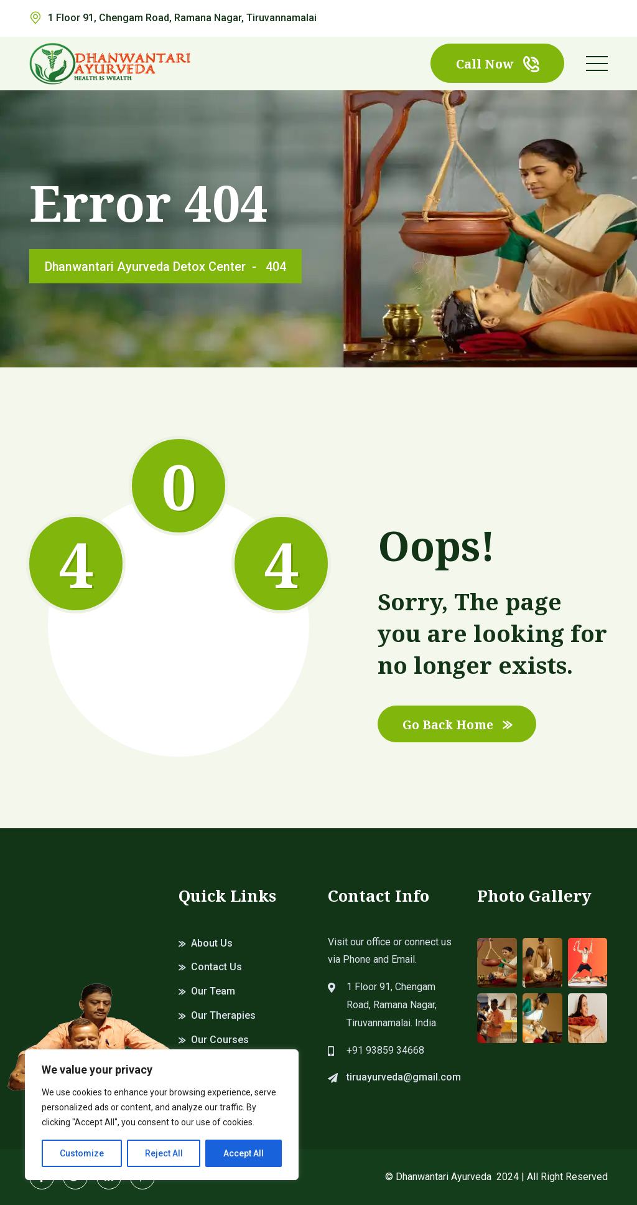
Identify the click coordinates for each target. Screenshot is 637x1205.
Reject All (164, 1153)
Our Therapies (223, 1015)
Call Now (497, 64)
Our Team (213, 991)
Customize (82, 1153)
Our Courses (220, 1040)
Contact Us (216, 967)
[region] (162, 1114)
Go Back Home (459, 724)
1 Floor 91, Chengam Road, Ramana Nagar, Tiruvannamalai (182, 18)
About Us (212, 943)
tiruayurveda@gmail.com (403, 1077)
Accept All (243, 1153)
